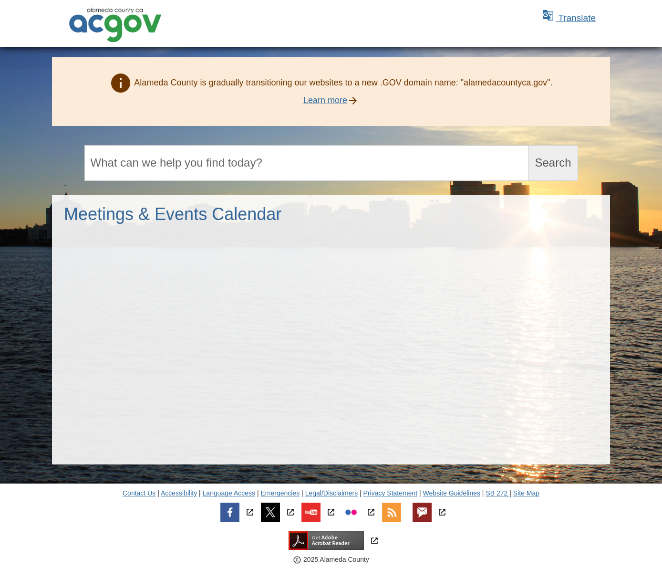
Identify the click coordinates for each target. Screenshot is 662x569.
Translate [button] (569, 18)
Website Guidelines (451, 493)
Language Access (229, 493)
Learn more (325, 100)
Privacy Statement (390, 493)
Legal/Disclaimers (331, 493)
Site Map (526, 493)
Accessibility (179, 493)
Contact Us (139, 493)
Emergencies (280, 493)
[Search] (306, 163)
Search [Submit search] (553, 162)
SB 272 (497, 493)
